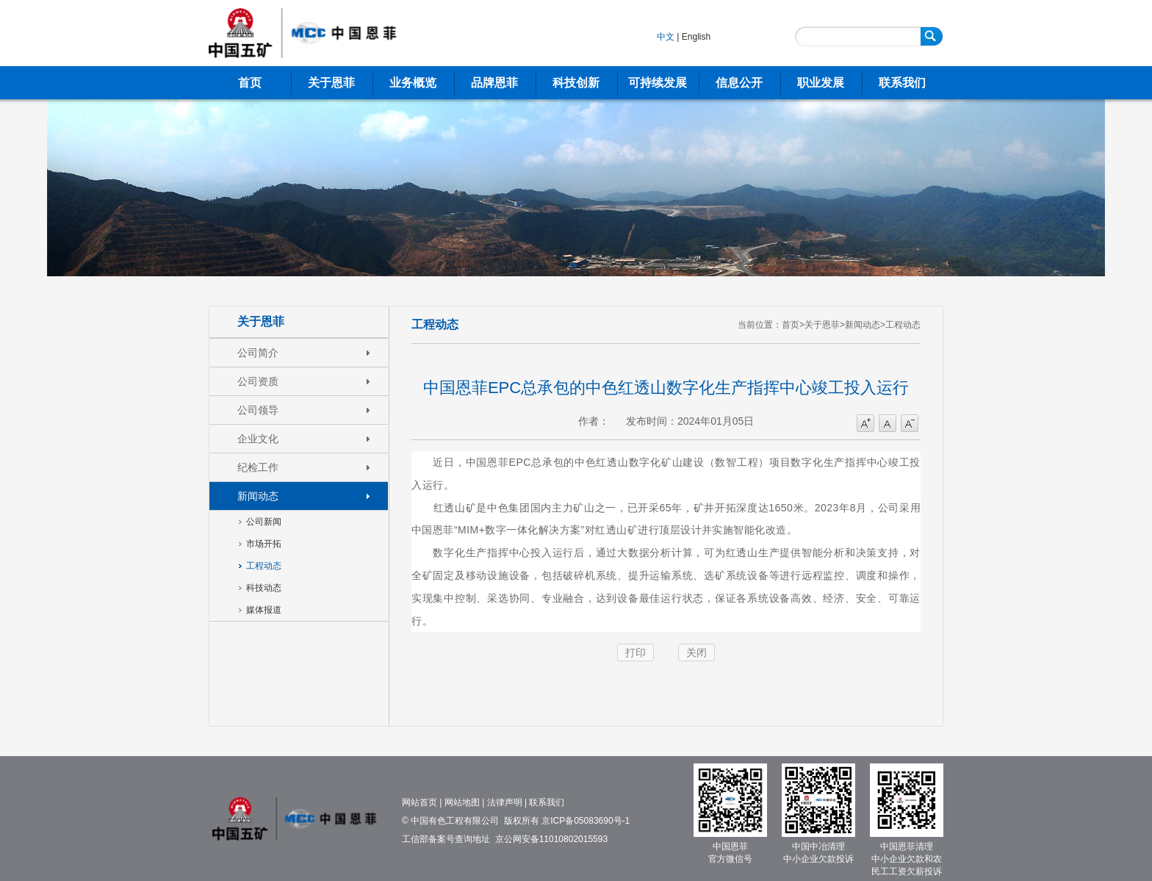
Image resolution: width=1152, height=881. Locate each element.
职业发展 (820, 82)
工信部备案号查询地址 (446, 839)
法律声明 (504, 802)
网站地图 (462, 802)
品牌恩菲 (494, 82)
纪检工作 (257, 467)
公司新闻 (263, 522)
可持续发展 (657, 82)
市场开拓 (263, 544)
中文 (665, 37)
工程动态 (263, 566)
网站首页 (419, 802)
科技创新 (576, 82)
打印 (635, 652)
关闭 (696, 652)
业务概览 (412, 82)
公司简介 (257, 353)
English (696, 37)
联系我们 (902, 82)
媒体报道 (263, 610)
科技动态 (263, 588)
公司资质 (257, 381)
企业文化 (257, 439)
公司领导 (257, 410)
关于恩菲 (331, 82)
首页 (250, 82)
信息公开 (739, 82)
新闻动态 (257, 496)
